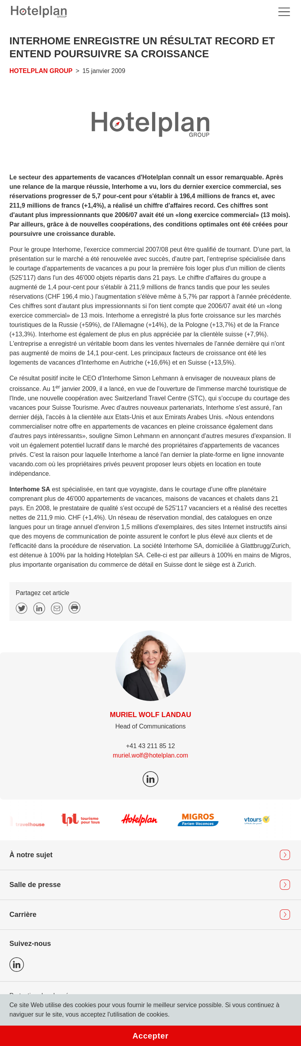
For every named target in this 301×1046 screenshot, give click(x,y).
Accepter (150, 1035)
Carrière (22, 914)
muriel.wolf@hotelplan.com (150, 755)
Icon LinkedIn (16, 964)
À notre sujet (31, 855)
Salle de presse (35, 885)
